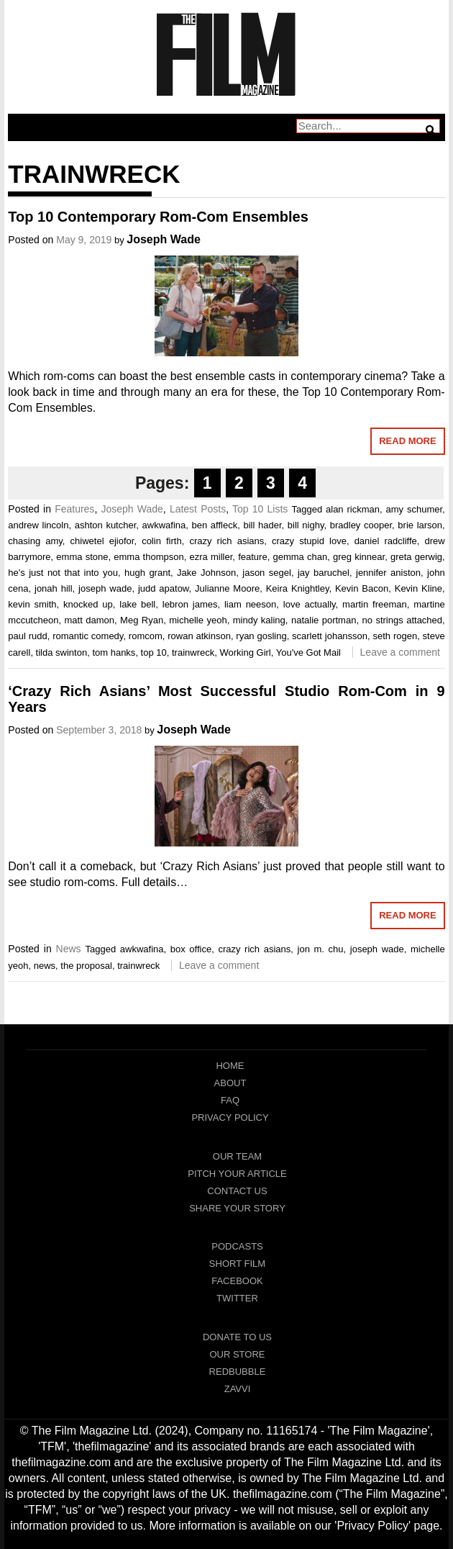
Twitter (237, 1298)
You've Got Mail (308, 652)
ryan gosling (261, 636)
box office (190, 949)
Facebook (237, 1280)
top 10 (154, 652)
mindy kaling (259, 620)
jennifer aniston (388, 572)
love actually (309, 604)
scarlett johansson (329, 636)
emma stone (82, 556)
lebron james (190, 604)
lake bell (137, 604)
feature (252, 556)
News (68, 948)
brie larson (420, 525)
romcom (146, 636)
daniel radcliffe (385, 541)
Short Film (237, 1263)
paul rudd (27, 636)
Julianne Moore (227, 588)
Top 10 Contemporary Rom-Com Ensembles (158, 217)
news (44, 965)
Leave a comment (400, 652)
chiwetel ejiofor (102, 541)
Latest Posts (198, 509)
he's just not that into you (63, 572)
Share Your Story (237, 1208)
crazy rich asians (226, 541)
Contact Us (237, 1191)
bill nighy (306, 525)
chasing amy (35, 541)
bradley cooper (361, 525)
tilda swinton (62, 652)
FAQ (230, 1100)
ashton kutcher (106, 525)
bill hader (262, 525)
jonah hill (54, 588)
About (230, 1083)
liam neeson (250, 604)
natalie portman (323, 620)
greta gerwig (416, 556)
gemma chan (300, 556)
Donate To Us (237, 1337)
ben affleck (215, 525)
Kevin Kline (418, 588)
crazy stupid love (309, 541)
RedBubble (237, 1371)
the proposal (86, 965)
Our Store (237, 1354)
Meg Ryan (141, 620)
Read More (407, 440)
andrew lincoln (38, 525)
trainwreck (193, 652)
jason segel (266, 572)
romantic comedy (87, 636)
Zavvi (237, 1388)
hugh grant (147, 572)
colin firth (162, 541)
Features (74, 509)
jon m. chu (321, 949)
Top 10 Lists (260, 509)
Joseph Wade (164, 239)
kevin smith (32, 604)
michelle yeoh (197, 620)
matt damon (89, 620)
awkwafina (164, 525)
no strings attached (402, 620)
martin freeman (374, 604)
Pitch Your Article (237, 1173)
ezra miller (211, 556)
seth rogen (395, 636)
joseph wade (105, 588)
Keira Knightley (297, 588)
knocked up (88, 604)
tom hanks (113, 652)
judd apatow (163, 588)
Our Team (237, 1156)
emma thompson (148, 556)
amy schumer (414, 509)
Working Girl (244, 652)
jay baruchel (323, 572)
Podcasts (237, 1246)
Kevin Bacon (361, 588)
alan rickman (353, 509)
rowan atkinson (199, 636)
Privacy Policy (229, 1117)
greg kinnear (359, 556)
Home (230, 1065)
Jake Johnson (206, 572)
